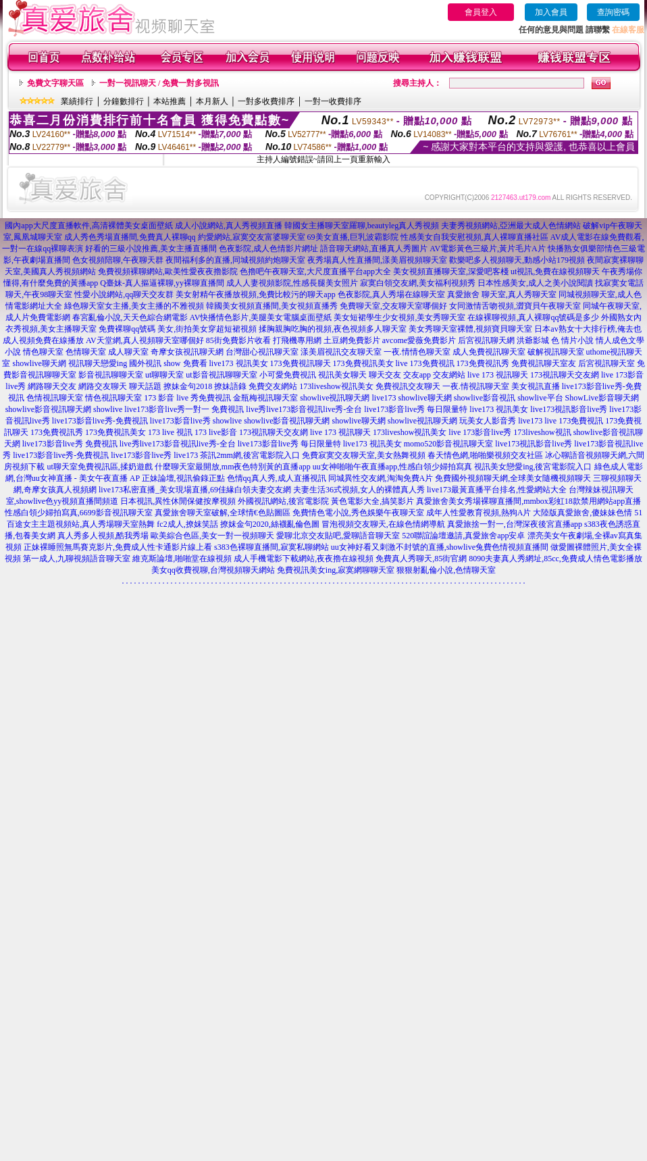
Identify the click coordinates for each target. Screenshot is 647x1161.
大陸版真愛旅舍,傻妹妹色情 (582, 512)
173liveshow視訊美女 (336, 386)
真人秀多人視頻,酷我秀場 (103, 535)
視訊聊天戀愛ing (97, 363)
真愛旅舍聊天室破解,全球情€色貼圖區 (222, 512)
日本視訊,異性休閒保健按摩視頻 (178, 501)
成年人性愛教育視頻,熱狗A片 (479, 512)
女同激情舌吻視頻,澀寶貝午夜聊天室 (515, 306)
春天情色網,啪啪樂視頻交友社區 (485, 455)
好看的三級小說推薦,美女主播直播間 (151, 248)
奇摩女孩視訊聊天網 (187, 352)
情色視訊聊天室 (113, 398)
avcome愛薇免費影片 (419, 340)
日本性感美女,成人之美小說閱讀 (535, 283)
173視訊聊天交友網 (564, 375)
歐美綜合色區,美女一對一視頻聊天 (212, 535)
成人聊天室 (128, 352)
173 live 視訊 (170, 432)
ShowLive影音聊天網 (602, 398)
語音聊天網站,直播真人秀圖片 (374, 248)
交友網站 (449, 375)
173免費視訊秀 (483, 363)
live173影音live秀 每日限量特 (415, 409)
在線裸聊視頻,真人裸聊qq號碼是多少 (533, 317)
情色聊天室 (43, 352)
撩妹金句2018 (187, 386)
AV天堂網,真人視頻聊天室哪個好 (145, 340)
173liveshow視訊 (542, 432)
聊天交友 (385, 375)
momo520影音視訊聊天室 (449, 443)
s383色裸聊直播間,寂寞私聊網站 (271, 547)
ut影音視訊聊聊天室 (221, 375)
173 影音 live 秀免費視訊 (187, 398)
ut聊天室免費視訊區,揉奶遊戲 (99, 466)
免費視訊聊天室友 (543, 363)
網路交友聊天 (102, 386)
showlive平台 (540, 398)
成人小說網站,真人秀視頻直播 (228, 225)
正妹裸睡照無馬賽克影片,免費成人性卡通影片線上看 (118, 547)
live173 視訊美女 (238, 363)
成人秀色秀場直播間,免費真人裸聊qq (130, 237)
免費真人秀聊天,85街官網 (421, 558)
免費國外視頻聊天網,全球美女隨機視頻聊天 (513, 478)
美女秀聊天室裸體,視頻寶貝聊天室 (470, 329)
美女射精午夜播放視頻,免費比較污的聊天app (255, 294)
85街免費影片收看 (238, 340)
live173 (383, 398)
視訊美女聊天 (342, 375)
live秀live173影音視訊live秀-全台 (304, 409)
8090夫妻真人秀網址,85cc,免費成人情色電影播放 (555, 558)
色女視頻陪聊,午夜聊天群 (117, 260)
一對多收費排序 (266, 101)
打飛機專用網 (297, 340)
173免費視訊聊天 (300, 363)
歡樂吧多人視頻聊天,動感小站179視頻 (517, 260)
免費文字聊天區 (55, 83)
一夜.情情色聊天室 (417, 352)
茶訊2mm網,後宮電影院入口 (250, 455)
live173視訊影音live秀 (568, 409)
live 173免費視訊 (425, 363)
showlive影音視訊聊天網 (48, 409)
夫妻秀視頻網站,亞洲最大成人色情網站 (511, 225)
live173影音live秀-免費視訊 (100, 420)
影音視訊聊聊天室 (110, 375)
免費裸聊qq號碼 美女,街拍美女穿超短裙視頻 (178, 329)
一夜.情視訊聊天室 (475, 386)
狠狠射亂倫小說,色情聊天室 (446, 570)
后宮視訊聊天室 (606, 363)
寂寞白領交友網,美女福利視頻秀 (417, 283)
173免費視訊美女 (363, 363)
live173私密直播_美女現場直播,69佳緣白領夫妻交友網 (195, 489)
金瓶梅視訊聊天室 (265, 398)
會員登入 (481, 12)
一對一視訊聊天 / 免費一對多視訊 (159, 83)
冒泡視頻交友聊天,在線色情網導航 (383, 524)
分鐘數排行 (123, 101)
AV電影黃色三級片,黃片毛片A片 (487, 248)
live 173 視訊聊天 (497, 375)
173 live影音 (216, 432)
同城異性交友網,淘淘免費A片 (381, 478)
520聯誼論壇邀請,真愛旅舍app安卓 (463, 535)
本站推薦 (169, 101)
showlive (107, 409)
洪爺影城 (533, 340)
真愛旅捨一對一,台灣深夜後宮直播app (514, 524)
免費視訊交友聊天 (408, 386)
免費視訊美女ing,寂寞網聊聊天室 (335, 570)
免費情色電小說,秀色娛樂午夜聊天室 (358, 512)
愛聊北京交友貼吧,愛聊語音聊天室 (338, 535)
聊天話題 (145, 386)
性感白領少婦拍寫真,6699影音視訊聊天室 (79, 512)
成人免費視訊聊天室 (488, 352)
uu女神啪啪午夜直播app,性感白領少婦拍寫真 (392, 466)
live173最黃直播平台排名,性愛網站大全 (497, 489)
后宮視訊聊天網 (486, 340)
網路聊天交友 (52, 386)
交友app (417, 375)
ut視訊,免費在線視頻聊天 (555, 271)
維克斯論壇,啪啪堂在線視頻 (182, 558)
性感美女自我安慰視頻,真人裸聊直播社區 (474, 237)
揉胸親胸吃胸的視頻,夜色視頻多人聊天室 (333, 329)
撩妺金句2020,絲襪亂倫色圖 (269, 524)
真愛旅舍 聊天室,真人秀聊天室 (502, 294)
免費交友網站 (273, 386)
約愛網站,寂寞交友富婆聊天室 (251, 237)
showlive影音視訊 (484, 398)
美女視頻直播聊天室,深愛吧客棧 (451, 271)
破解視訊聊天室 (555, 352)
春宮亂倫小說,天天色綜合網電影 (130, 317)
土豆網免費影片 (352, 340)
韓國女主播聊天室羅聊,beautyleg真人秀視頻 (362, 225)
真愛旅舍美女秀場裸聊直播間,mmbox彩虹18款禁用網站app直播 (528, 501)
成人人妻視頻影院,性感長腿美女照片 (292, 283)
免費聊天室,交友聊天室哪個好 (393, 306)
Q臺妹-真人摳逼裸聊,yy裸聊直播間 (162, 283)
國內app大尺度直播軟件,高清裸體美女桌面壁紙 (88, 225)
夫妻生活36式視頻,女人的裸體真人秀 (359, 489)
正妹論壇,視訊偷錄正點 (183, 478)
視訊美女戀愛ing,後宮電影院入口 (533, 466)
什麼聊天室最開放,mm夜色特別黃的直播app (233, 466)
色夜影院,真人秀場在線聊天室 (391, 294)
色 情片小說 (572, 340)
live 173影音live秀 (479, 432)
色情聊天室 (86, 352)
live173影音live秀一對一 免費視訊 (184, 409)
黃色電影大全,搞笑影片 (372, 501)
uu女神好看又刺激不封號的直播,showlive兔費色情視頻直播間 (439, 547)
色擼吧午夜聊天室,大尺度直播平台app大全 (315, 271)
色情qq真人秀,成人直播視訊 (276, 478)
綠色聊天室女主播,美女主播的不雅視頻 (134, 306)
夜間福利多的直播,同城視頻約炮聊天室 (235, 260)
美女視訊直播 (535, 386)
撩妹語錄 (230, 386)
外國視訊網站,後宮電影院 (283, 501)
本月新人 (212, 101)
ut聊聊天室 (164, 375)
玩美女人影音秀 (487, 420)
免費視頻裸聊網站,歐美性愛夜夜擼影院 (168, 271)
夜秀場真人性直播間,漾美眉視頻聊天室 (377, 260)
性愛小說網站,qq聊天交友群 (124, 294)
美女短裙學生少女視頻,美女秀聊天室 (399, 317)
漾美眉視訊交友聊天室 (341, 352)
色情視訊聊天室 (54, 398)
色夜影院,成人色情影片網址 (268, 248)
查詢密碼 (613, 12)
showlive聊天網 (39, 363)
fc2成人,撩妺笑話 (187, 524)
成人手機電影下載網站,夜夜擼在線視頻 (303, 558)
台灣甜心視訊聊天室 (262, 352)
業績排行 (77, 101)
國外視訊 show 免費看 (168, 363)
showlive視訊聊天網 (334, 398)
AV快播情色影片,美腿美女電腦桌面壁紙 (261, 317)
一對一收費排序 (333, 101)
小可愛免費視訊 (287, 375)
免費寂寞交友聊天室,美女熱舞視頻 (363, 455)
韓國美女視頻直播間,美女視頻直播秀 (272, 306)
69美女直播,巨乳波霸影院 (352, 237)
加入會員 (551, 12)
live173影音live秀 (180, 420)
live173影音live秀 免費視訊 (70, 443)
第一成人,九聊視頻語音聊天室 (76, 558)
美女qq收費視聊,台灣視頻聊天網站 (213, 570)
